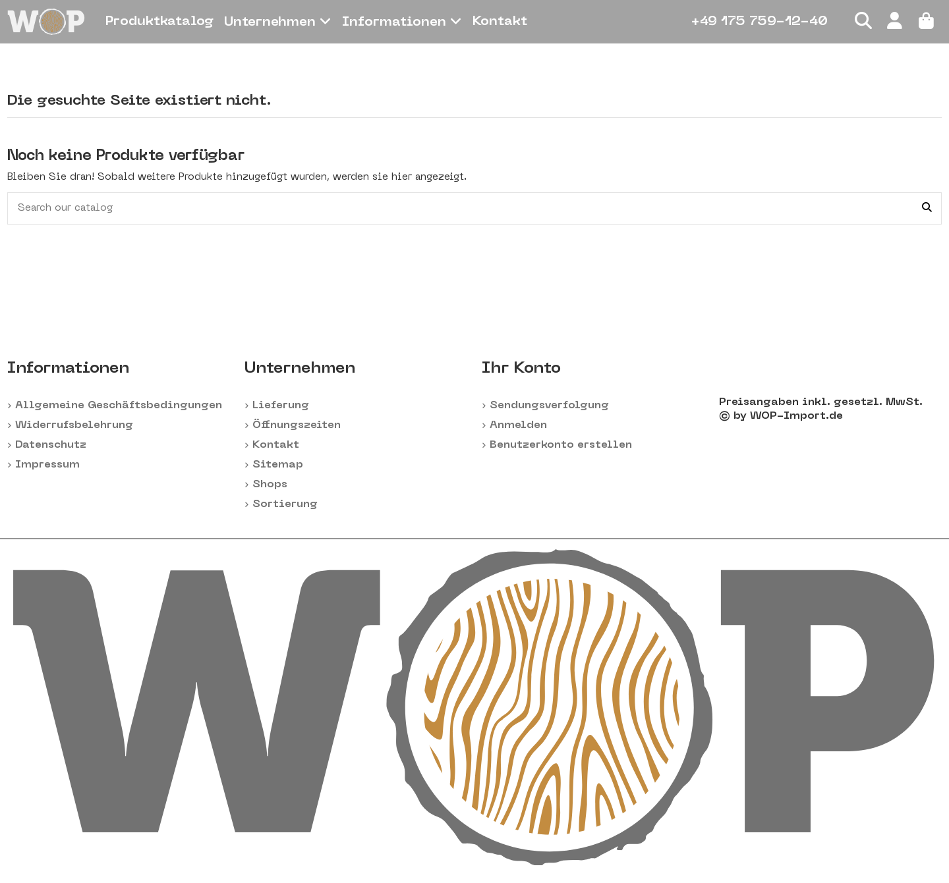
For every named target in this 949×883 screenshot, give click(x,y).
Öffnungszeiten (296, 425)
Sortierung (285, 504)
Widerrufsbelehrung (74, 425)
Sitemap (277, 465)
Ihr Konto (521, 369)
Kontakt (275, 445)
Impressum (47, 465)
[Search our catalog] (927, 208)
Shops (269, 484)
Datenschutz (50, 445)
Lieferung (280, 405)
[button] (278, 21)
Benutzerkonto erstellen (561, 445)
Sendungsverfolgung (549, 405)
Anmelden (518, 425)
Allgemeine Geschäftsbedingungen (118, 405)
